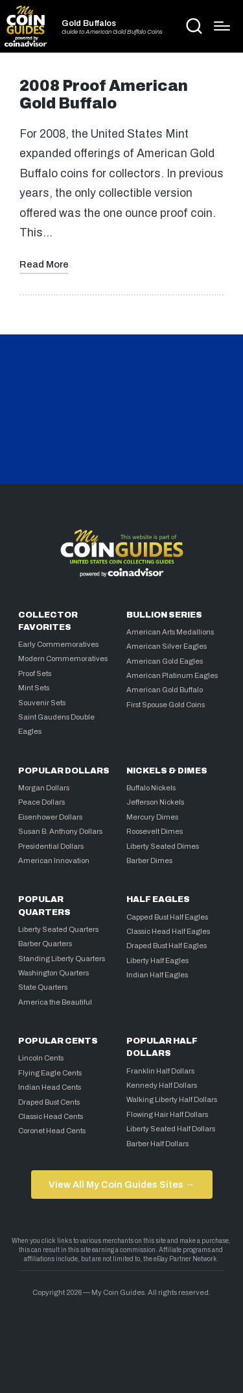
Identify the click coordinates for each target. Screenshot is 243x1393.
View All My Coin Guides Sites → (121, 1184)
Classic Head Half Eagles (168, 931)
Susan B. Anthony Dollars (60, 831)
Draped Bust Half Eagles (166, 945)
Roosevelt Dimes (154, 831)
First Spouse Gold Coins (165, 705)
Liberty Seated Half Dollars (170, 1129)
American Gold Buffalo (164, 690)
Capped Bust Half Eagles (167, 917)
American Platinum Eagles (172, 675)
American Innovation (53, 860)
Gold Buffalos (89, 23)
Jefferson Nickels (155, 802)
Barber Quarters (45, 943)
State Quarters (42, 987)
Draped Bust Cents (49, 1102)
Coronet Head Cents (52, 1131)
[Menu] (222, 26)
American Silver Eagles (166, 646)
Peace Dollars (41, 802)
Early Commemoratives (58, 644)
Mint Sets (33, 688)
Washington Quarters (53, 973)
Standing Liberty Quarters (61, 958)
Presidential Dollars (51, 846)
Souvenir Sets (41, 703)
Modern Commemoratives (63, 658)
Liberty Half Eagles (157, 960)
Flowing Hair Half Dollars (167, 1114)
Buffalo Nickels (151, 788)
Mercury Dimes (152, 817)
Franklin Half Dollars (160, 1071)
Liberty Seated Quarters (58, 929)
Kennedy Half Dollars (161, 1085)
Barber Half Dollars (157, 1144)
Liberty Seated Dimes (162, 846)
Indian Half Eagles (157, 975)
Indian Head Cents (49, 1087)
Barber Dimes (149, 860)
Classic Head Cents (50, 1116)
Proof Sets (34, 673)
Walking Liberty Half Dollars (171, 1099)
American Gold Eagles (164, 661)
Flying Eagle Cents (50, 1073)
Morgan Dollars (43, 788)
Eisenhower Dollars (50, 817)
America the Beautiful (55, 1002)
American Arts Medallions (170, 632)
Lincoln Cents (41, 1058)
